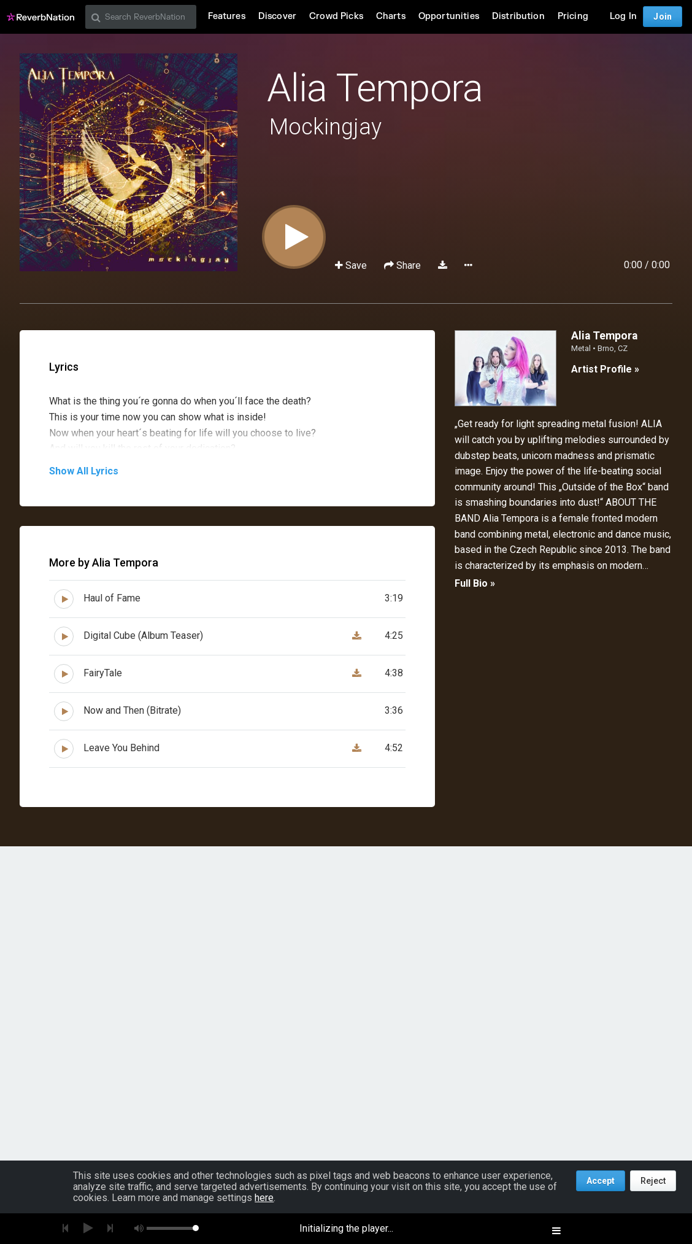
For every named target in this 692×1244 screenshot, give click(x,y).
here (264, 1197)
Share (403, 265)
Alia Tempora (375, 88)
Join (662, 16)
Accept (600, 1181)
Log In (623, 16)
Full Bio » (475, 583)
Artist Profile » (605, 369)
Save (352, 265)
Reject (653, 1181)
